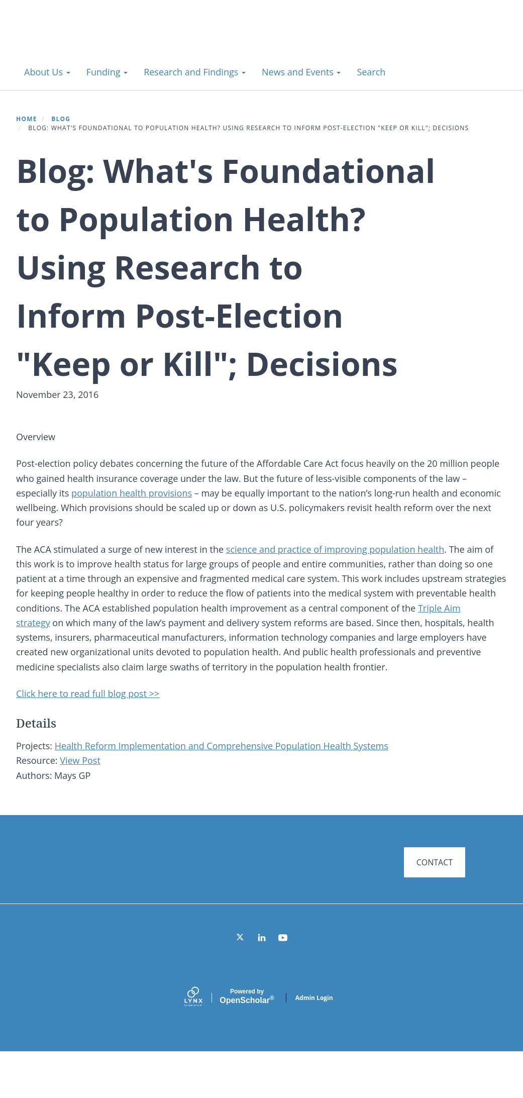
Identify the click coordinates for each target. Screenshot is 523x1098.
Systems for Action (97, 40)
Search (371, 72)
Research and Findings (195, 72)
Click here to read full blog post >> (87, 723)
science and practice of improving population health (335, 578)
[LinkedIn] (261, 983)
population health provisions (131, 508)
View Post (80, 790)
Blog (60, 119)
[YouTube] (282, 983)
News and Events (301, 72)
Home (26, 119)
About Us (47, 72)
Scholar (247, 1043)
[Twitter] (240, 983)
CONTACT (434, 891)
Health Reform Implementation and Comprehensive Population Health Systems (221, 775)
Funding (107, 72)
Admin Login (314, 1044)
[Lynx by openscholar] (202, 1044)
